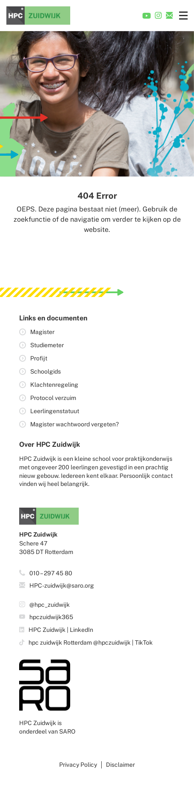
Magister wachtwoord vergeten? (74, 424)
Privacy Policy (78, 764)
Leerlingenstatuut (54, 411)
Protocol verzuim (53, 397)
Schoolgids (45, 371)
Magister (42, 331)
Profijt (38, 358)
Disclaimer (120, 764)
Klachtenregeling (54, 384)
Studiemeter (47, 345)
